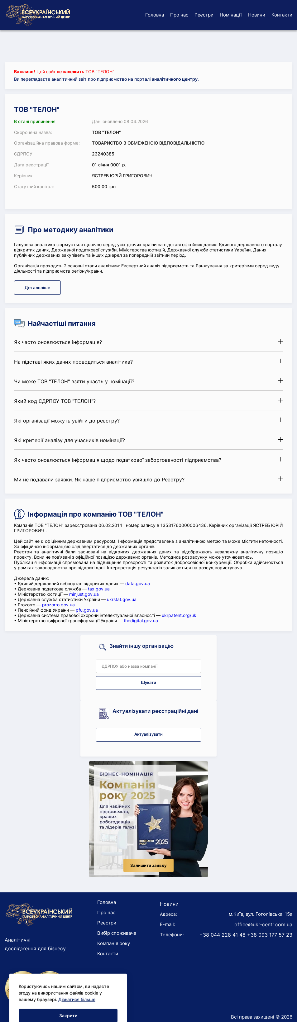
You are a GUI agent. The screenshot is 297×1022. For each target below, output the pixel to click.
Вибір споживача (116, 933)
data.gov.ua (137, 583)
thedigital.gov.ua (141, 620)
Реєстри (203, 15)
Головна (154, 15)
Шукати (148, 682)
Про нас (179, 15)
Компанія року (113, 943)
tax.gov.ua (99, 588)
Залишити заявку (148, 865)
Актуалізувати (148, 734)
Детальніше (37, 287)
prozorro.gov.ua (58, 604)
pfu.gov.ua (87, 610)
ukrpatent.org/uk (179, 615)
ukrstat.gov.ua (122, 599)
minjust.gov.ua (84, 594)
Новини (256, 15)
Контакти (281, 15)
